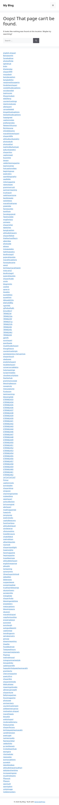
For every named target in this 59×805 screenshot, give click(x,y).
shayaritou (7, 152)
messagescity (8, 388)
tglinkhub (7, 63)
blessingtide (8, 397)
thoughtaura (8, 348)
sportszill (7, 784)
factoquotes (8, 208)
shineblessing (9, 131)
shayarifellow (8, 235)
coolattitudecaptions (11, 88)
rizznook (6, 544)
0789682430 (8, 418)
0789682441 (8, 421)
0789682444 (8, 429)
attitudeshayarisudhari (12, 767)
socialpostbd (8, 90)
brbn (5, 66)
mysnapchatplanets (11, 652)
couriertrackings (10, 101)
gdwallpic (7, 577)
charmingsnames (10, 493)
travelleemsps (9, 558)
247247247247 (9, 477)
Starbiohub (8, 378)
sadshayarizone (9, 195)
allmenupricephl (10, 689)
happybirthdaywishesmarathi (15, 668)
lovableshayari (9, 364)
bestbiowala (8, 198)
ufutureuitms (8, 531)
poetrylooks (8, 517)
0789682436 (8, 407)
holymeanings (9, 370)
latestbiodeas (8, 765)
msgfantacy (8, 219)
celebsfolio (7, 743)
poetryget (7, 735)
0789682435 (8, 405)
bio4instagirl (8, 254)
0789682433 (8, 399)
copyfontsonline (10, 617)
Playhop (6, 655)
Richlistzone (8, 128)
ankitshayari (8, 719)
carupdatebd (8, 109)
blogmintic (7, 284)
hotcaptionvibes (10, 168)
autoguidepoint (9, 628)
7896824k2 (7, 332)
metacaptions (9, 606)
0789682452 (8, 448)
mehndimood (9, 657)
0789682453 (8, 450)
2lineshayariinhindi (11, 574)
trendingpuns (9, 633)
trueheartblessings (11, 587)
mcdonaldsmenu (10, 722)
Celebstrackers (9, 792)
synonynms (8, 571)
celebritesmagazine (11, 163)
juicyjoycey (7, 515)
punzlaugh (7, 625)
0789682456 (8, 458)
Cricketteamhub (10, 749)
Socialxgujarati (9, 214)
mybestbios (8, 496)
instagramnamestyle (11, 660)
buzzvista (7, 157)
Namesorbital (9, 741)
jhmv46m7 (7, 311)
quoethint (7, 297)
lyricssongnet (8, 504)
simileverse (8, 528)
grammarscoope (10, 380)
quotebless (7, 294)
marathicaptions (10, 259)
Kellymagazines (9, 695)
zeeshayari (7, 499)
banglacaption (9, 77)
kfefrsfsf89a (8, 302)
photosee (7, 700)
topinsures (7, 93)
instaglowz (7, 595)
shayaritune (8, 692)
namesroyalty (9, 738)
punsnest (7, 622)
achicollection (9, 501)
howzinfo (7, 512)
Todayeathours (9, 649)
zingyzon (7, 491)
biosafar (6, 716)
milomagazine (9, 182)
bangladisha (8, 80)
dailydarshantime (10, 770)
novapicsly (7, 386)
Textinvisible (8, 217)
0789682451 (8, 445)
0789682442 (8, 423)
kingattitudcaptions (11, 112)
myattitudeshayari (10, 345)
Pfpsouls (6, 778)
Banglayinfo (8, 55)
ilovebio (6, 292)
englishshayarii (9, 362)
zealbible (7, 179)
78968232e (7, 316)
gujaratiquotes (9, 257)
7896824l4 (7, 335)
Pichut (5, 480)
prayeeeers (8, 603)
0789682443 (8, 426)
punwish (6, 762)
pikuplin (6, 566)
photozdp (7, 243)
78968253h (7, 324)
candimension (9, 732)
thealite (6, 644)
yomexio (6, 222)
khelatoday (7, 69)
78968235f (7, 319)
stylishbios (7, 200)
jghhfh (6, 337)
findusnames (8, 724)
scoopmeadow (9, 585)
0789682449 (8, 440)
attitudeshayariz (10, 233)
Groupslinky (8, 663)
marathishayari (9, 614)
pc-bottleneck (9, 746)
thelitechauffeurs (10, 238)
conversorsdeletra (10, 367)
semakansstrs (9, 636)
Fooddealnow (9, 646)
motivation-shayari (11, 711)
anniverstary (8, 703)
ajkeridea (7, 241)
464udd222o (8, 300)
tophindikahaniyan (11, 147)
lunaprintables (9, 372)
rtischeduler (8, 754)
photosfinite (8, 61)
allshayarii (7, 106)
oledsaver (7, 359)
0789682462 (8, 474)
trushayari (7, 192)
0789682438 (8, 413)
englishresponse (10, 563)
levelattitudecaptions (12, 114)
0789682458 (8, 464)
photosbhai (8, 144)
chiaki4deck (8, 536)
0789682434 (8, 402)
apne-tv (6, 289)
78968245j (7, 329)
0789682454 (8, 453)
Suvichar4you (8, 523)
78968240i (7, 327)
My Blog (8, 5)
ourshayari (7, 340)
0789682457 (8, 461)
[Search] (36, 40)
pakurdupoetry (9, 149)
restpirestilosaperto (11, 82)
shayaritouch (8, 356)
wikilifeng (7, 98)
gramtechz (7, 671)
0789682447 (8, 434)
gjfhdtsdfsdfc (8, 308)
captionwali (8, 155)
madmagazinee (9, 509)
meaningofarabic (10, 687)
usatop (6, 286)
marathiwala (8, 714)
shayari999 (7, 71)
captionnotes (8, 120)
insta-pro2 (7, 270)
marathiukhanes (10, 203)
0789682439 (8, 415)
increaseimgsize (10, 773)
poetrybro (7, 174)
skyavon (6, 612)
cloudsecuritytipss (10, 375)
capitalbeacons (9, 520)
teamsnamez (8, 165)
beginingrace (8, 171)
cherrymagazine (10, 673)
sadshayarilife (9, 665)
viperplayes (8, 184)
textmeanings (9, 394)
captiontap (7, 630)
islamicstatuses (9, 104)
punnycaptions (9, 759)
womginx (7, 751)
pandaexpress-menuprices (14, 354)
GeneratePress (39, 802)
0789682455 (8, 456)
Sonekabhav (8, 58)
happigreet (7, 117)
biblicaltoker (8, 684)
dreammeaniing (10, 641)
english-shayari (9, 53)
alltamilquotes (9, 542)
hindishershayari (10, 85)
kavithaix (7, 211)
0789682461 (8, 472)
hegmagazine (9, 555)
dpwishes (7, 227)
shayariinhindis (9, 681)
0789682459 (8, 466)
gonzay (6, 638)
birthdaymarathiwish (12, 268)
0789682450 (8, 442)
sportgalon (7, 786)
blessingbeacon (9, 383)
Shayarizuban (9, 96)
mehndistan (8, 539)
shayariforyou (9, 727)
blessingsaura (9, 609)
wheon (6, 246)
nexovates (7, 757)
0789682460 (8, 469)
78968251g (7, 321)
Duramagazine (9, 698)
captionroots (8, 483)
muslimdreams (9, 775)
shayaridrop (8, 488)
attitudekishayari (10, 560)
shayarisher (8, 225)
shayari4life (8, 136)
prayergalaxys (9, 620)
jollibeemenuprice (10, 708)
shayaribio (7, 679)
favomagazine (9, 552)
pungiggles (8, 485)
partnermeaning (10, 190)
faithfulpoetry (9, 251)
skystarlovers (8, 590)
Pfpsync (6, 781)
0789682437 (8, 410)
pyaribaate (7, 343)
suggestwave (8, 582)
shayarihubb (8, 278)
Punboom (7, 391)
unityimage (8, 789)
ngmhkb (6, 305)
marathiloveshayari (11, 133)
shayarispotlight (10, 547)
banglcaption (8, 230)
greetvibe (7, 206)
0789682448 (8, 437)
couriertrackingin (10, 351)
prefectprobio (9, 123)
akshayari (7, 507)
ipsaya (6, 160)
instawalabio (8, 249)
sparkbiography (9, 176)
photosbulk (8, 141)
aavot (5, 265)
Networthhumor (10, 125)
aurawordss (8, 593)
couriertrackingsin (10, 706)
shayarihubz (8, 598)
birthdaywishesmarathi (13, 730)
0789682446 (8, 431)
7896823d (7, 313)
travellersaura (9, 534)
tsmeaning (7, 569)
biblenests (7, 579)
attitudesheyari (9, 526)
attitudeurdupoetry (11, 139)
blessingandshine (10, 601)
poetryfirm (7, 676)
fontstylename (9, 262)
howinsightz (8, 550)
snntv (5, 281)
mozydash (7, 74)
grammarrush (9, 187)
